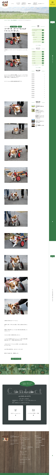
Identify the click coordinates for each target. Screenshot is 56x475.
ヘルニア (38, 54)
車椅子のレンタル (23, 451)
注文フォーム (22, 460)
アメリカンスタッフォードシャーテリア (38, 30)
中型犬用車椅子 (39, 440)
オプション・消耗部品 (40, 445)
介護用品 (38, 51)
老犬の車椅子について (25, 448)
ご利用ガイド (23, 445)
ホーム (5, 20)
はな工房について (23, 454)
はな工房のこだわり (24, 437)
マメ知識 (38, 63)
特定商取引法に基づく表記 (25, 459)
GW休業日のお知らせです (40, 107)
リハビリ (38, 56)
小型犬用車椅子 (39, 437)
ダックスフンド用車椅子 (40, 439)
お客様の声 (22, 452)
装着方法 (22, 442)
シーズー (38, 39)
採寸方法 (22, 440)
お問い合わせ (22, 462)
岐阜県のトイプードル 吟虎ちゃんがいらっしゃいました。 (40, 117)
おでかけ (38, 60)
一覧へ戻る (16, 358)
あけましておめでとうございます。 (40, 122)
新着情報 (19, 26)
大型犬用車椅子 (39, 442)
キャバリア (38, 37)
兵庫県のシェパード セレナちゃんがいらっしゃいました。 (40, 111)
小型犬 (38, 35)
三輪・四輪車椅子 (14, 20)
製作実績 (37, 447)
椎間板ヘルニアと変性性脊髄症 (27, 447)
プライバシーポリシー (24, 457)
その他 (38, 32)
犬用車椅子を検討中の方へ (25, 439)
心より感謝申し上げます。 (40, 126)
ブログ (9, 20)
